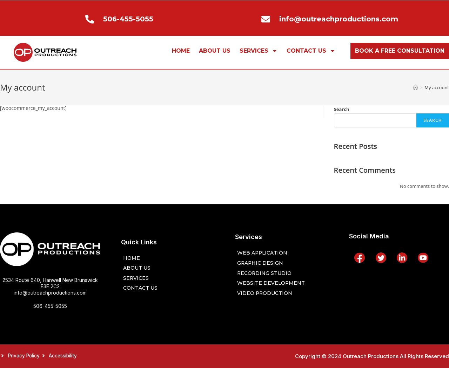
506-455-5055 (50, 306)
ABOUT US (214, 50)
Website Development (272, 284)
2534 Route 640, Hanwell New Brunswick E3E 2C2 (50, 283)
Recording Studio (265, 273)
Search (341, 109)
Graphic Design (261, 262)
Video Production (266, 294)
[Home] (415, 87)
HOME (181, 50)
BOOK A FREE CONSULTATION (399, 50)
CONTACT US (311, 51)
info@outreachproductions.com (50, 292)
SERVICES (258, 51)
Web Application (263, 252)
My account (436, 87)
